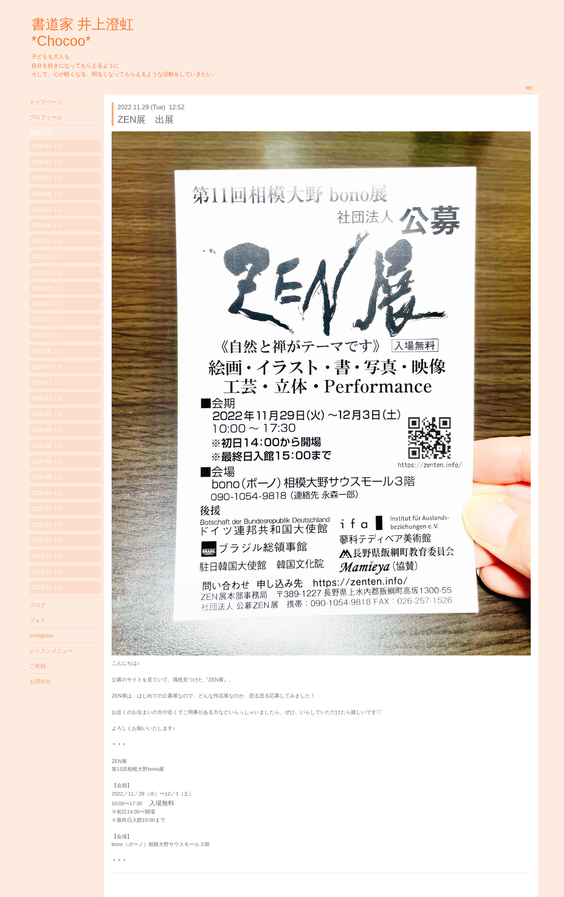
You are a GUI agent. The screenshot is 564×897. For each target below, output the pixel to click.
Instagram (41, 635)
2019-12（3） (48, 556)
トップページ (45, 102)
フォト (37, 620)
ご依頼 (37, 666)
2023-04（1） (48, 241)
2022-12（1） (48, 256)
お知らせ (40, 132)
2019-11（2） (48, 571)
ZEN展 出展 (146, 119)
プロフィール (45, 117)
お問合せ (40, 681)
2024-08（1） (48, 194)
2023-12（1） (48, 209)
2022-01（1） (48, 319)
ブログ (37, 605)
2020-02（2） (48, 524)
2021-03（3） (48, 367)
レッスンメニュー (51, 651)
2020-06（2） (48, 461)
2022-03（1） (48, 304)
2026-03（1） (48, 162)
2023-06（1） (48, 225)
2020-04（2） (48, 493)
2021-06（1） (48, 351)
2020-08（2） (48, 446)
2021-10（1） (48, 335)
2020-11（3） (48, 398)
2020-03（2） (48, 508)
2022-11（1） (48, 272)
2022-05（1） (48, 288)
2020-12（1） (48, 383)
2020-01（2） (48, 540)
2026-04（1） (48, 146)
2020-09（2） (48, 430)
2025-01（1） (48, 177)
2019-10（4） (48, 587)
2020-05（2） (48, 477)
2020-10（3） (48, 414)
